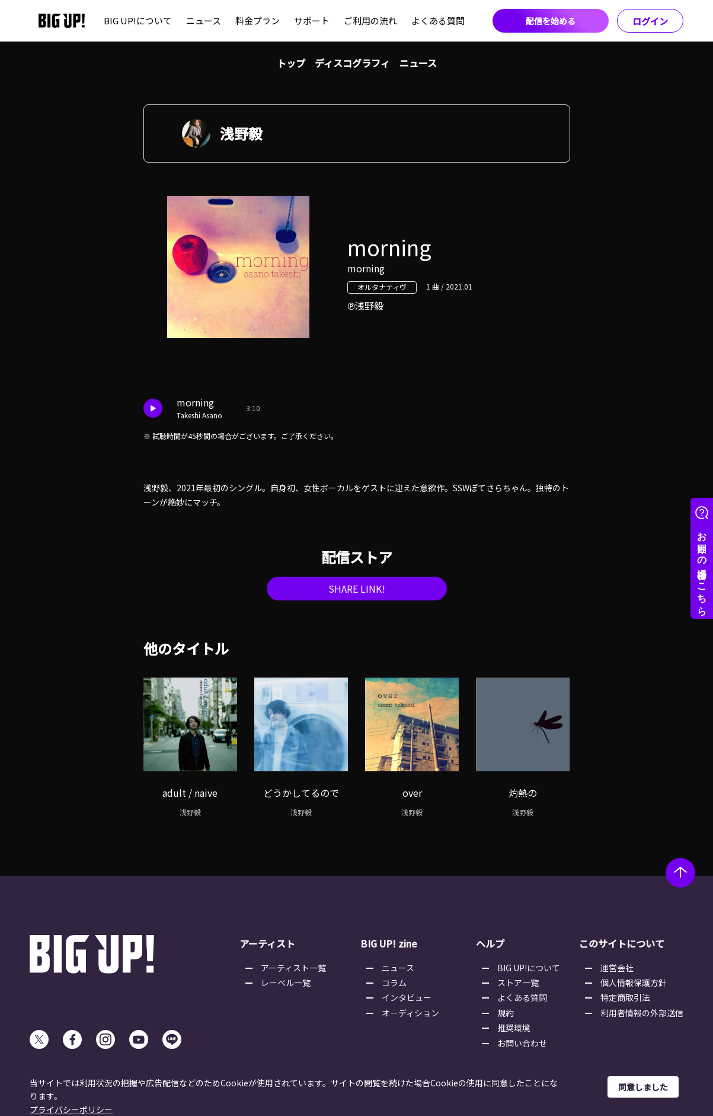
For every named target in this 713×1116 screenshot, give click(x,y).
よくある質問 (438, 20)
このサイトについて (621, 943)
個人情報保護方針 (633, 982)
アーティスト (267, 943)
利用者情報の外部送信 (641, 1013)
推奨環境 (513, 1028)
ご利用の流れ (370, 20)
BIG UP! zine (388, 943)
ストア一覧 (518, 982)
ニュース (203, 20)
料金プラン (257, 20)
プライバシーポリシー (71, 1109)
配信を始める (550, 21)
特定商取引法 (625, 997)
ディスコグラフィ (352, 63)
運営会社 (617, 968)
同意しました (643, 1087)
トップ (291, 63)
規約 (505, 1013)
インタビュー (406, 997)
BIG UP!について (138, 20)
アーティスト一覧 (293, 968)
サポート (312, 20)
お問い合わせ (522, 1043)
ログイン (650, 21)
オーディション (410, 1013)
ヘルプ (490, 943)
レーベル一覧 (286, 982)
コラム (394, 982)
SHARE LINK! (356, 588)
